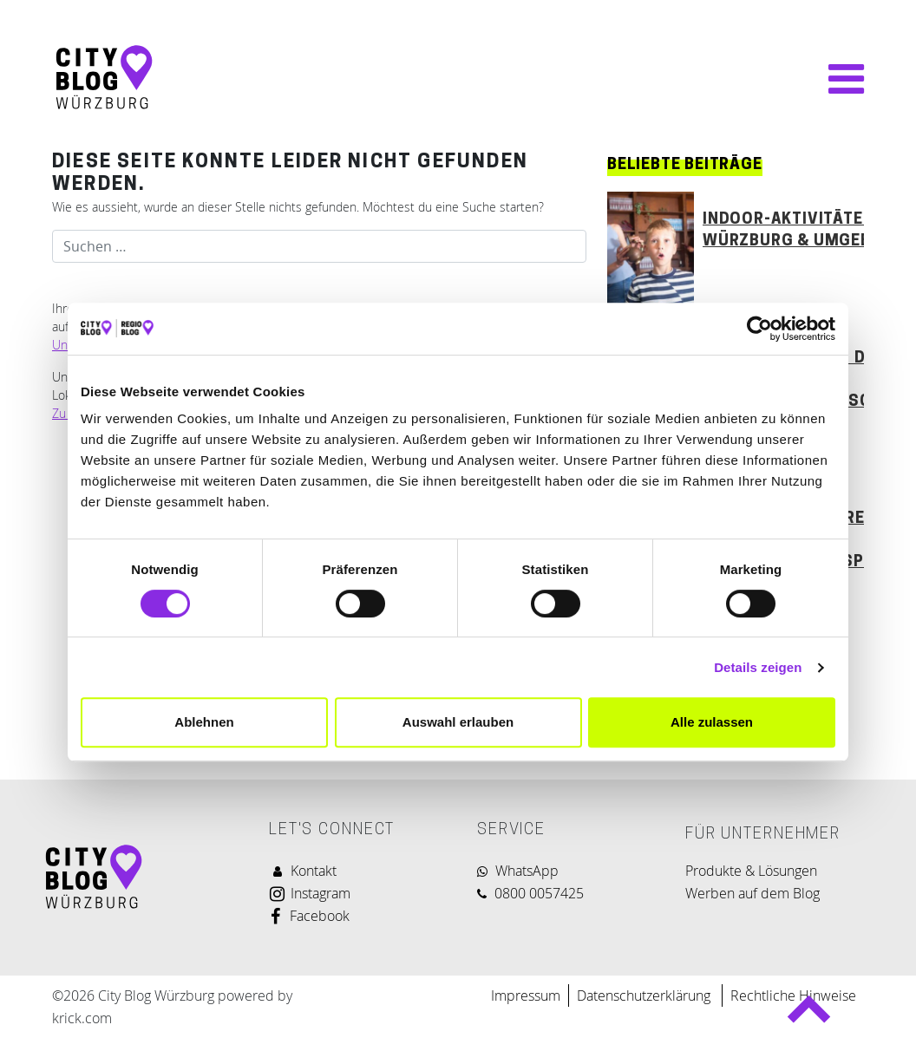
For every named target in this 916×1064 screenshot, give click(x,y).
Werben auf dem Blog (752, 893)
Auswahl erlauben (458, 722)
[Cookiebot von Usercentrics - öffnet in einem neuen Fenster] (759, 329)
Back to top (809, 1016)
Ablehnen (203, 722)
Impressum (525, 995)
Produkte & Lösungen (751, 870)
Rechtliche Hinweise (793, 995)
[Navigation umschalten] (837, 79)
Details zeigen (758, 667)
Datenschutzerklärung (645, 995)
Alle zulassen (712, 722)
